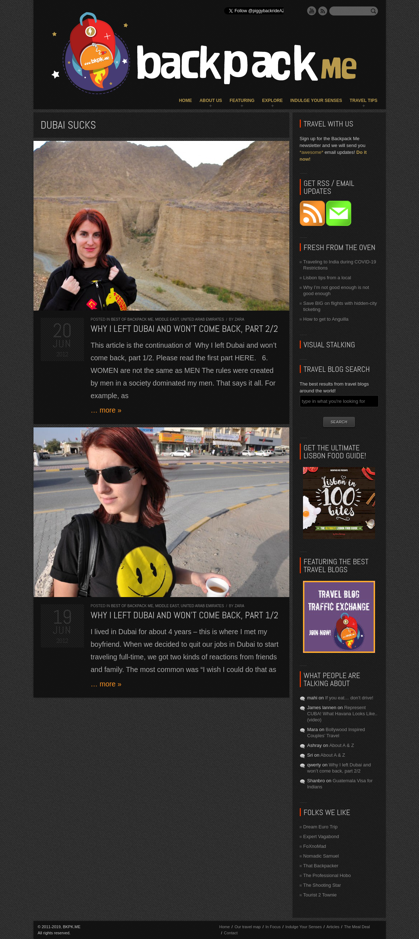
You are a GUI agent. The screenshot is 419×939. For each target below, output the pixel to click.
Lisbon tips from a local (327, 277)
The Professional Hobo (327, 875)
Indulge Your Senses (316, 100)
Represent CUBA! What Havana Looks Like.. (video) (342, 713)
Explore (272, 100)
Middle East (167, 319)
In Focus (273, 927)
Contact (231, 933)
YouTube (311, 10)
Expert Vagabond (321, 836)
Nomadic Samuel (321, 856)
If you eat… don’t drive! (349, 697)
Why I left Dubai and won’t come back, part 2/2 (184, 329)
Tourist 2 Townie (320, 895)
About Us (211, 100)
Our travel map (248, 927)
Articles (332, 927)
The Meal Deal (357, 927)
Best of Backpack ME (132, 319)
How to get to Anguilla (326, 319)
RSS (322, 10)
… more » (106, 410)
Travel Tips (364, 100)
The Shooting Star (322, 885)
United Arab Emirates (202, 319)
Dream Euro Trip (320, 826)
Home (185, 100)
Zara (239, 319)
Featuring (241, 100)
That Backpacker (321, 865)
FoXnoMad (314, 846)
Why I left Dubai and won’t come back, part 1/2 (184, 615)
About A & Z (341, 745)
